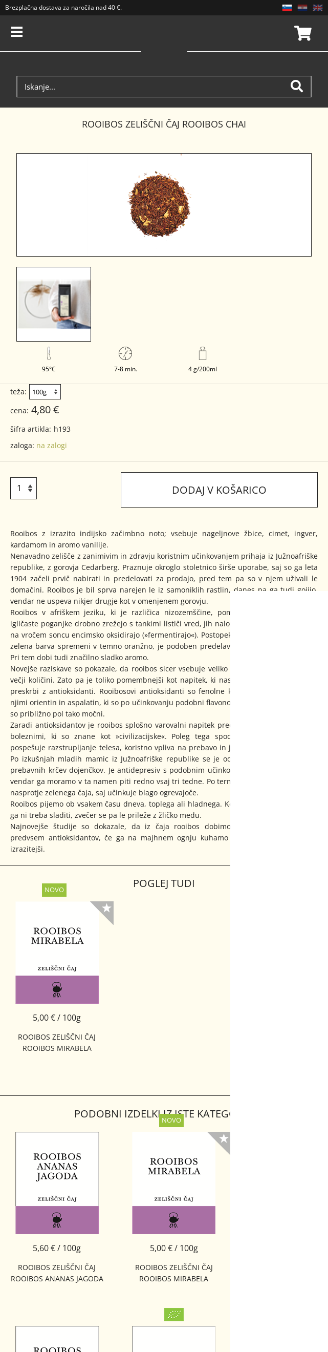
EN (318, 7)
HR (302, 7)
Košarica (301, 33)
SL (287, 7)
